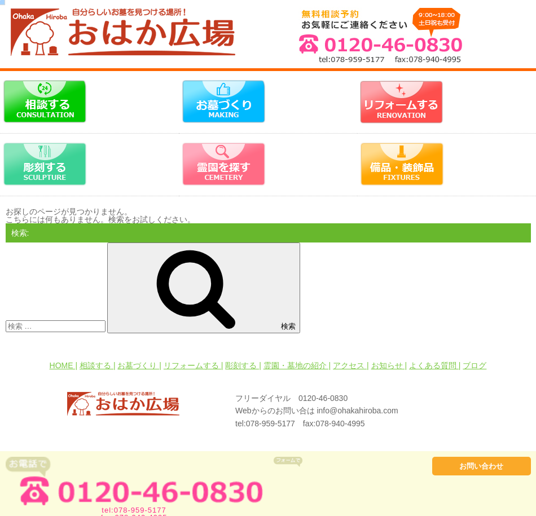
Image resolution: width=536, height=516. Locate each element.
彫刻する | (243, 365)
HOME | (64, 365)
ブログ (474, 365)
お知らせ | (389, 365)
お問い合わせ (481, 466)
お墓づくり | (139, 365)
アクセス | (351, 365)
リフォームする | (193, 365)
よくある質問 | (435, 365)
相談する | (98, 365)
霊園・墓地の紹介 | (297, 365)
